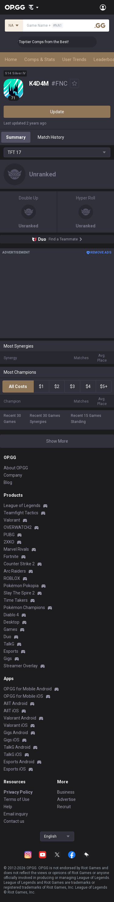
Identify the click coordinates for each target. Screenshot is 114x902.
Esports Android (19, 761)
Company (13, 475)
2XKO (9, 541)
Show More (57, 441)
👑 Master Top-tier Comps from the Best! (39, 42)
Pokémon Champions (24, 607)
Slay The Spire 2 (19, 593)
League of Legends (22, 505)
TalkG (9, 644)
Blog (8, 482)
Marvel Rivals (16, 549)
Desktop (11, 622)
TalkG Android (17, 747)
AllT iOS (11, 710)
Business (65, 792)
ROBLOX (12, 578)
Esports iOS (15, 769)
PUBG (9, 534)
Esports (11, 651)
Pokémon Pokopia (21, 585)
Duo (7, 636)
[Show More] (33, 7)
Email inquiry (16, 814)
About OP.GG (16, 467)
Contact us (14, 821)
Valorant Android (20, 718)
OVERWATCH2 (18, 527)
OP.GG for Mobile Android (28, 688)
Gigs (8, 658)
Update (57, 111)
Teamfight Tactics (21, 512)
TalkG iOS (13, 754)
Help (8, 806)
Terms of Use (16, 799)
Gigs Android (16, 732)
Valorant (12, 520)
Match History (51, 137)
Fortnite (11, 556)
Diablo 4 (11, 614)
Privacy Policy (18, 792)
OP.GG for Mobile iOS (23, 696)
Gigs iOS (11, 739)
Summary (16, 137)
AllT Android (15, 703)
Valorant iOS (16, 725)
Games (10, 629)
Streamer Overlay (21, 665)
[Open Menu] (103, 7)
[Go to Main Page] (15, 7)
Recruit (64, 806)
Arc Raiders (15, 571)
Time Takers (16, 600)
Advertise (66, 799)
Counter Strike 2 (19, 563)
